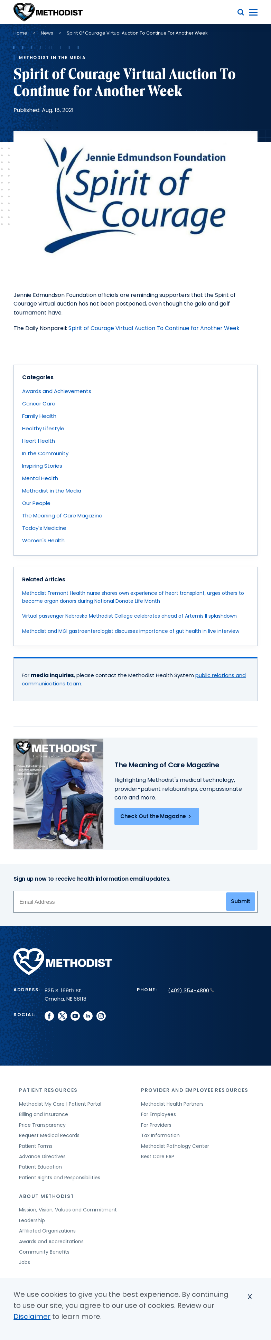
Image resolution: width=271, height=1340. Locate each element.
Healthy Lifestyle (43, 428)
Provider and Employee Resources (195, 1090)
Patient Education (40, 1166)
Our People (36, 503)
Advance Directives (42, 1156)
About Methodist (46, 1196)
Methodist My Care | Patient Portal (60, 1103)
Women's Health (43, 540)
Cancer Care (38, 403)
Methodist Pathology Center (175, 1146)
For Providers (156, 1125)
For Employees (158, 1114)
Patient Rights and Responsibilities (59, 1177)
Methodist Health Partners (172, 1103)
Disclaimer (31, 1316)
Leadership (32, 1220)
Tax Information (160, 1135)
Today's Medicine (44, 528)
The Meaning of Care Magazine (62, 515)
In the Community (45, 453)
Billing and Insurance (43, 1114)
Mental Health (40, 478)
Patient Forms (36, 1146)
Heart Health (38, 440)
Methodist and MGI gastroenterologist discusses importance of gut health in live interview (130, 631)
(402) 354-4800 (191, 990)
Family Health (39, 416)
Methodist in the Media (51, 490)
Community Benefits (44, 1251)
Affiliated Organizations (47, 1230)
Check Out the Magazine (156, 816)
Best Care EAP (157, 1156)
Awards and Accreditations (51, 1241)
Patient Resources (48, 1090)
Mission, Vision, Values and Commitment (68, 1209)
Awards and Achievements (56, 391)
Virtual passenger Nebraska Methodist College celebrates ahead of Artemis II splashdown (129, 615)
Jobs (24, 1262)
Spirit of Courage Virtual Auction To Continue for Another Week (154, 328)
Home (20, 33)
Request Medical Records (49, 1135)
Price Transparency (42, 1125)
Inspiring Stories (42, 465)
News (47, 33)
